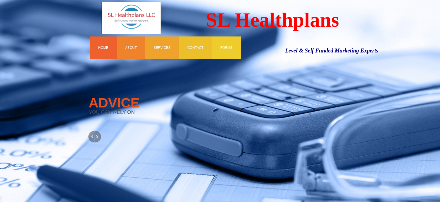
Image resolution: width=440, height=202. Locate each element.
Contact (195, 48)
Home (103, 48)
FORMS (226, 48)
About (131, 48)
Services (161, 48)
